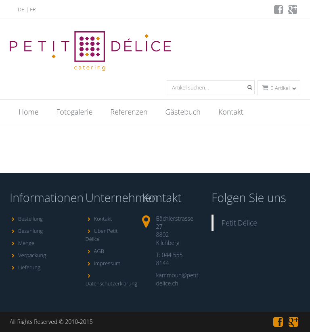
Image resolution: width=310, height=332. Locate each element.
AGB (95, 251)
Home (28, 112)
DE (21, 9)
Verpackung (28, 255)
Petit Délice (239, 223)
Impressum (103, 263)
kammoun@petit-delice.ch (178, 279)
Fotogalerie (74, 112)
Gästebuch (183, 112)
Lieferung (25, 267)
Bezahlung (26, 230)
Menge (22, 243)
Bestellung (26, 218)
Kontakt (230, 112)
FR (33, 9)
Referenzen (128, 112)
